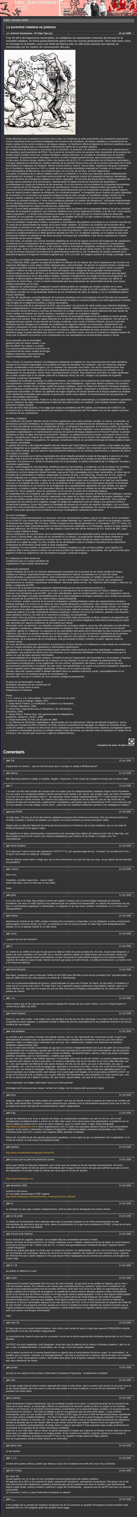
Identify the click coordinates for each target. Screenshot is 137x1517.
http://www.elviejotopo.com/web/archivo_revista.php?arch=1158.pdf (40, 1196)
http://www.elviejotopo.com (19, 1178)
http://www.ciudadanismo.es (20, 1126)
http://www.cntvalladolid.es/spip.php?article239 (30, 1152)
